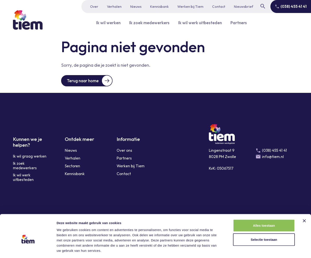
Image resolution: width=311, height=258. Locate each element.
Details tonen (233, 249)
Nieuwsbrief (243, 6)
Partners (241, 22)
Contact (218, 6)
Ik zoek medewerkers (148, 22)
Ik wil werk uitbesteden (201, 22)
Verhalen (114, 6)
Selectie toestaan (264, 221)
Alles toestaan (264, 207)
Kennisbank (159, 6)
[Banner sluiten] (304, 202)
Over (94, 6)
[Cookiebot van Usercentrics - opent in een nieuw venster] (28, 249)
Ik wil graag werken (29, 156)
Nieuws (135, 6)
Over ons (124, 150)
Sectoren (72, 166)
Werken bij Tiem (190, 6)
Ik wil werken (105, 22)
